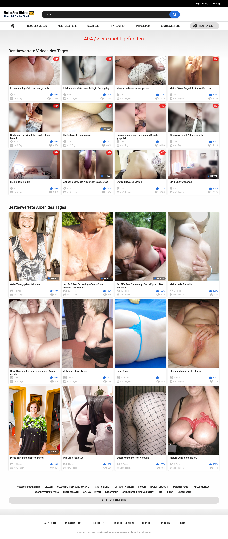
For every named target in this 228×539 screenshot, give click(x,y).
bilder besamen (71, 492)
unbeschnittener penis (28, 487)
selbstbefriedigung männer (73, 487)
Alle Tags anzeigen (114, 500)
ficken (142, 487)
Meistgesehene (67, 26)
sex (160, 492)
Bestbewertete (170, 26)
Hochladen (206, 26)
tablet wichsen (201, 487)
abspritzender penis (47, 492)
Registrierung (202, 3)
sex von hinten (92, 492)
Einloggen (217, 3)
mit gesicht (111, 492)
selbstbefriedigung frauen (138, 492)
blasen (49, 487)
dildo (170, 492)
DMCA (182, 523)
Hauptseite (13, 26)
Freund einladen (123, 523)
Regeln (165, 523)
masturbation (185, 492)
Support (147, 523)
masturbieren (102, 487)
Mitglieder (143, 26)
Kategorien (118, 26)
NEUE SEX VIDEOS (37, 26)
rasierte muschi (159, 487)
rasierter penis (180, 487)
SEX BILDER (93, 26)
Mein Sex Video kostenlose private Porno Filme (108, 532)
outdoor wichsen (124, 487)
